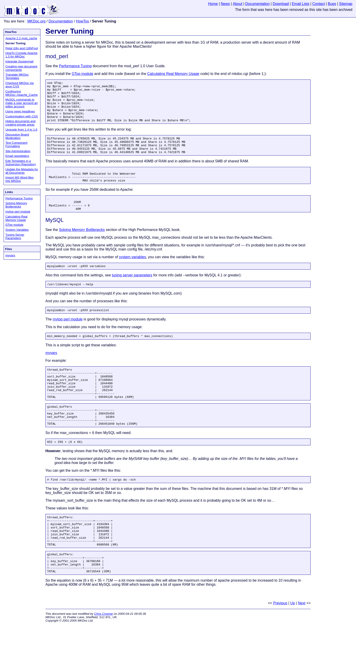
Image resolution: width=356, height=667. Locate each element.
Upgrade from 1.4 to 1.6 (21, 129)
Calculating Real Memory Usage (16, 218)
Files (8, 249)
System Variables (17, 229)
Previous (280, 645)
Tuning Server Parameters (14, 236)
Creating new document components (21, 68)
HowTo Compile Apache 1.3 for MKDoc (21, 54)
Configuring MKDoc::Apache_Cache (21, 93)
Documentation (61, 21)
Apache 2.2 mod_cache (21, 38)
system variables (132, 274)
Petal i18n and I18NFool (21, 48)
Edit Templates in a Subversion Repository (20, 162)
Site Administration (17, 151)
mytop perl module (17, 211)
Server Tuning (69, 31)
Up (292, 645)
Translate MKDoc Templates (17, 76)
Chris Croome (103, 655)
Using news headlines (20, 111)
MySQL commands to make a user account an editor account (21, 103)
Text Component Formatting (16, 144)
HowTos (82, 21)
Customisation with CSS (21, 116)
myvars (10, 255)
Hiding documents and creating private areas (20, 122)
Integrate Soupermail (19, 61)
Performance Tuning (19, 198)
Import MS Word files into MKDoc (19, 179)
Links (9, 192)
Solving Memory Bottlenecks (16, 204)
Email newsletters (17, 156)
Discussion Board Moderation (17, 136)
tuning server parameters (132, 293)
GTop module (14, 224)
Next (301, 645)
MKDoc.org (36, 21)
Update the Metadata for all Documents (21, 171)
